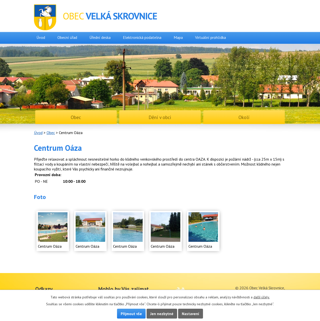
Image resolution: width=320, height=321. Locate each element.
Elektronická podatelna (142, 37)
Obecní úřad (67, 37)
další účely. (261, 297)
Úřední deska (100, 37)
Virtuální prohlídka (210, 37)
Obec (51, 132)
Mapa (178, 37)
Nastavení (190, 313)
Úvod (40, 37)
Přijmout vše (131, 313)
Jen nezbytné (161, 313)
